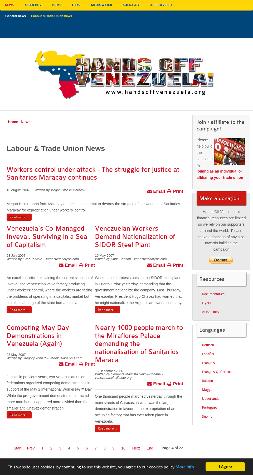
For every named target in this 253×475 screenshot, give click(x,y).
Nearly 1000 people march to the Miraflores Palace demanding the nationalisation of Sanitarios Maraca (139, 344)
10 (123, 448)
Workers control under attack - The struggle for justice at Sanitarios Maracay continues (93, 173)
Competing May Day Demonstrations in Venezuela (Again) (38, 336)
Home (13, 122)
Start (18, 448)
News (26, 122)
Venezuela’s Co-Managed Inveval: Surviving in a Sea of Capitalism (47, 237)
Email (156, 191)
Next (136, 448)
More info (185, 469)
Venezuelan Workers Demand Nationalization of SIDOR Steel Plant (135, 237)
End (150, 448)
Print (175, 191)
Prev (31, 448)
